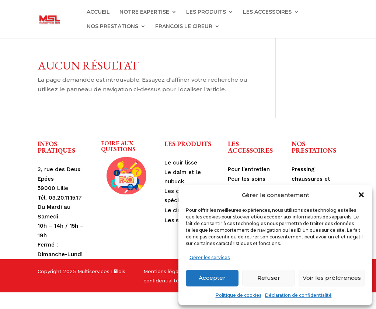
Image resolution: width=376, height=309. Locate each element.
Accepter (212, 277)
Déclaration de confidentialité (298, 295)
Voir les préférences (332, 277)
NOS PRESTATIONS (112, 27)
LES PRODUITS (206, 12)
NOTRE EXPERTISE (144, 12)
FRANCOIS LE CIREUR (183, 27)
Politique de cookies (238, 295)
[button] (361, 194)
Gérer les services (209, 257)
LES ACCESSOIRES (267, 12)
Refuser (268, 277)
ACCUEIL (98, 12)
